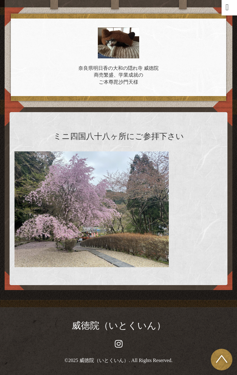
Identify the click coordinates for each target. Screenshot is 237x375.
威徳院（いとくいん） (119, 325)
